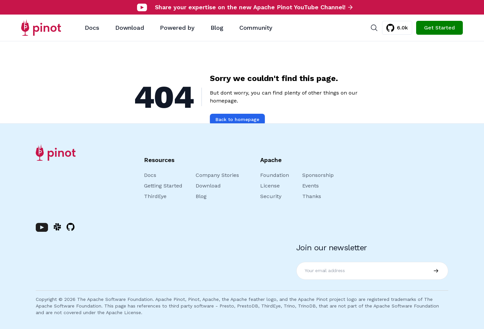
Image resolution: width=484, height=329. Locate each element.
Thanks (311, 196)
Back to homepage (237, 119)
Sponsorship (318, 175)
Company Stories (217, 175)
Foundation (274, 175)
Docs (92, 27)
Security (270, 196)
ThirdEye (155, 196)
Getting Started (163, 186)
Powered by (177, 27)
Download (129, 27)
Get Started (439, 27)
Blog (217, 27)
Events (310, 186)
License (270, 186)
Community (255, 27)
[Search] (374, 28)
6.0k (397, 28)
